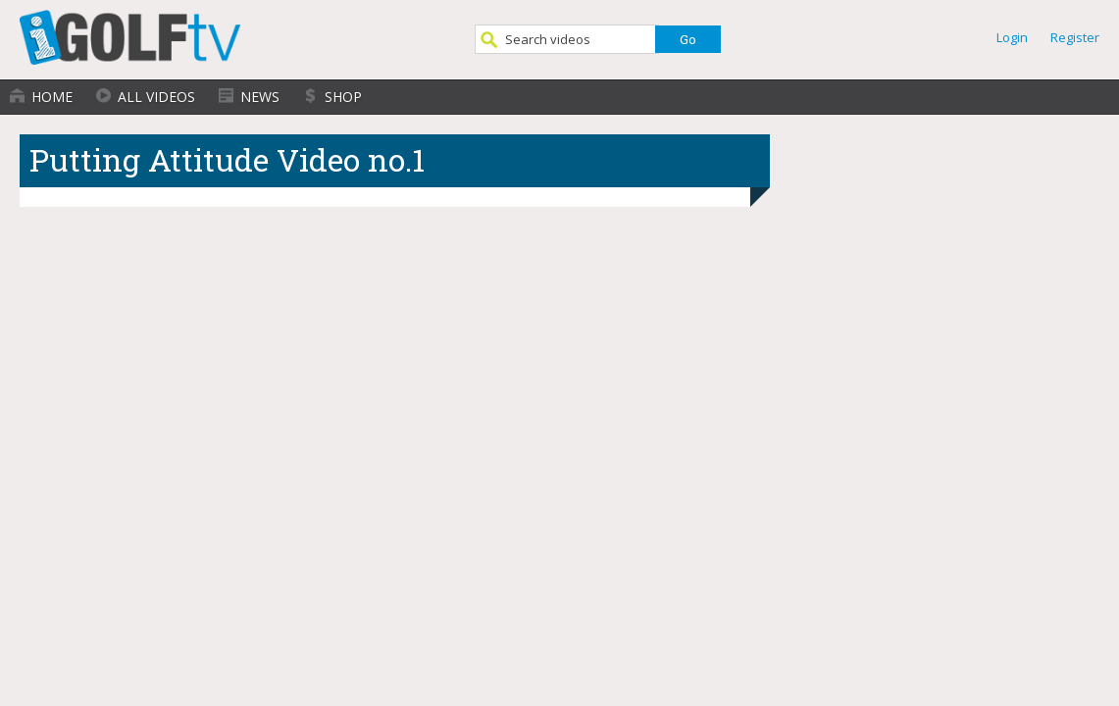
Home (52, 96)
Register (1074, 37)
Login (1012, 37)
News (260, 96)
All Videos (156, 96)
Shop (343, 96)
